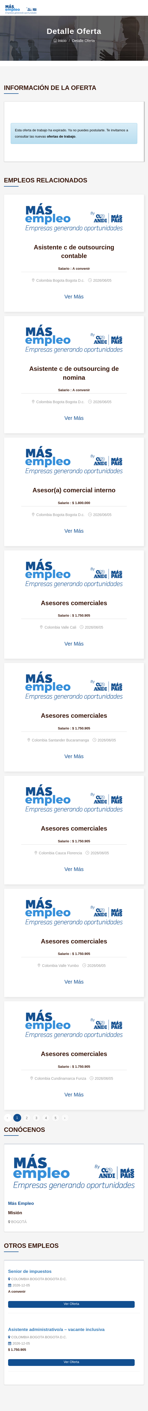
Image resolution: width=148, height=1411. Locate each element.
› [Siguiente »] (64, 1118)
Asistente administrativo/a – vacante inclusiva (56, 1329)
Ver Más (73, 296)
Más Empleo (21, 1203)
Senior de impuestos (30, 1271)
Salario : (64, 269)
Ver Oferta (71, 1304)
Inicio (60, 41)
